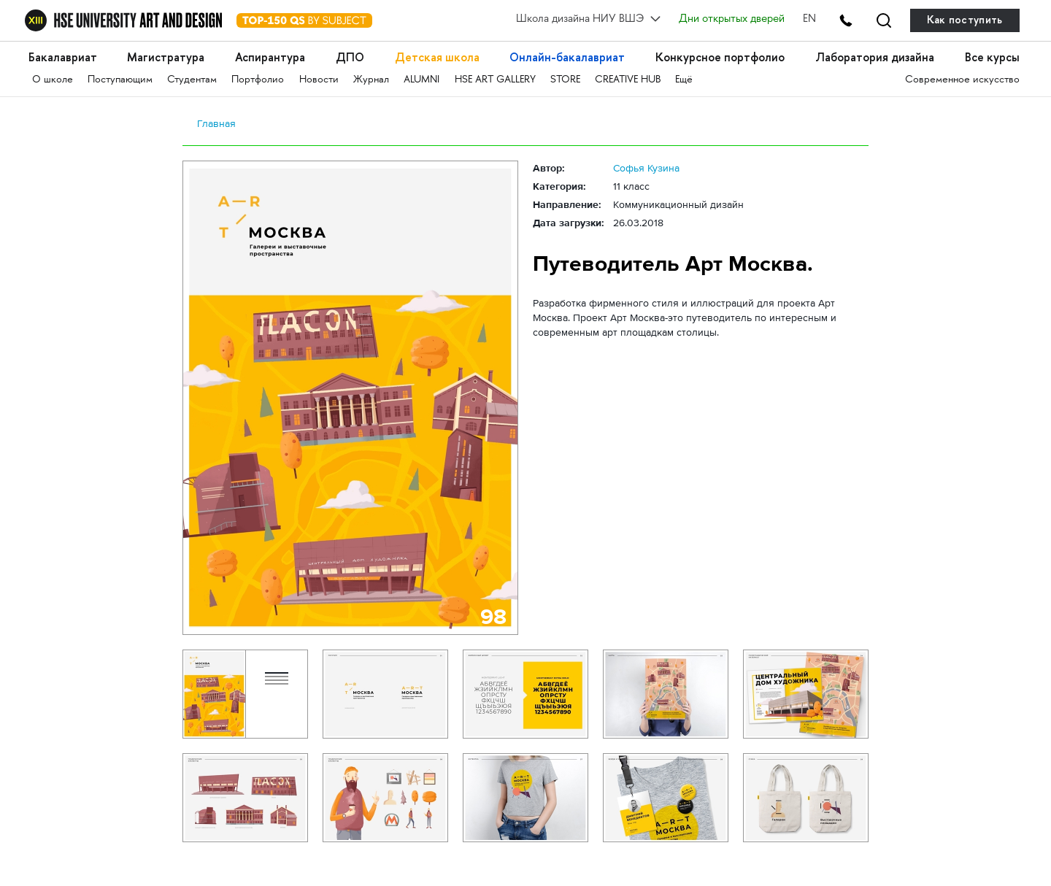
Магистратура (165, 57)
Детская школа (437, 57)
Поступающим (120, 79)
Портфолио (257, 79)
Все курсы (992, 57)
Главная (216, 123)
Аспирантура (270, 57)
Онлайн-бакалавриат (567, 57)
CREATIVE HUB (628, 79)
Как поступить (965, 20)
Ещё (684, 79)
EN (809, 20)
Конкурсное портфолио (720, 57)
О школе (52, 79)
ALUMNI (421, 79)
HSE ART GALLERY (495, 79)
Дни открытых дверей (732, 20)
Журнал (371, 79)
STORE (565, 79)
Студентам (192, 79)
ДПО (350, 57)
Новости (319, 79)
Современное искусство (962, 79)
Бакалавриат (62, 57)
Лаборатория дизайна (874, 57)
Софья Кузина (646, 168)
